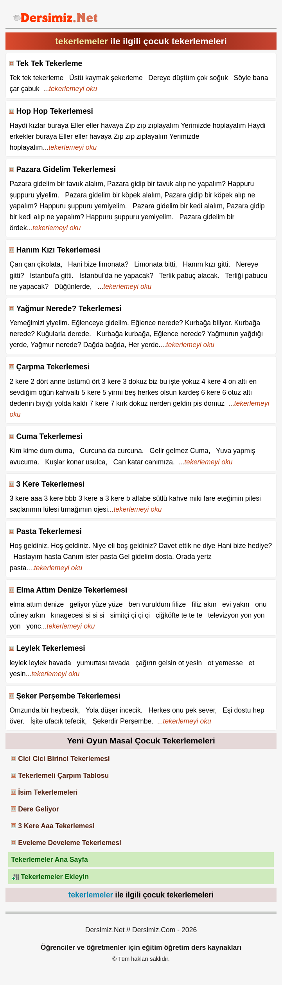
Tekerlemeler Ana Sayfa (49, 859)
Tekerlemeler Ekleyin (55, 877)
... (70, 89)
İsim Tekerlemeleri (47, 792)
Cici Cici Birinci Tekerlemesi (64, 759)
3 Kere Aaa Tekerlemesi (56, 826)
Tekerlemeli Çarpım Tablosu (63, 775)
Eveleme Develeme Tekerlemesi (69, 843)
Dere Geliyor (38, 809)
